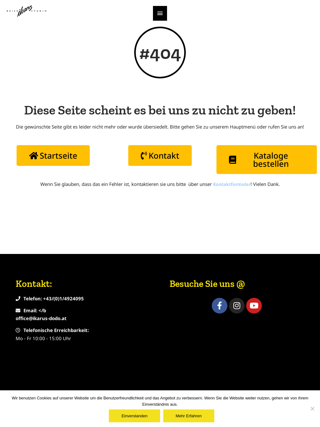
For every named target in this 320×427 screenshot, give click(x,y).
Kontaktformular (232, 217)
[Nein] (312, 408)
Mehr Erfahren (189, 416)
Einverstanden (134, 416)
